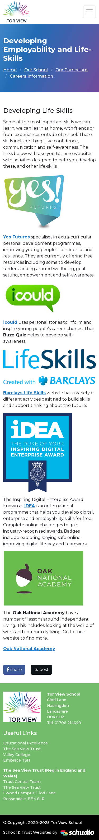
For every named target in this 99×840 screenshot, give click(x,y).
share (14, 669)
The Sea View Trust (22, 749)
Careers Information (31, 76)
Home (10, 69)
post (41, 669)
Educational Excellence (25, 743)
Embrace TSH (16, 760)
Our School (36, 69)
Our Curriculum (71, 69)
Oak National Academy (29, 648)
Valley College (16, 754)
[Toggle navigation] (89, 12)
